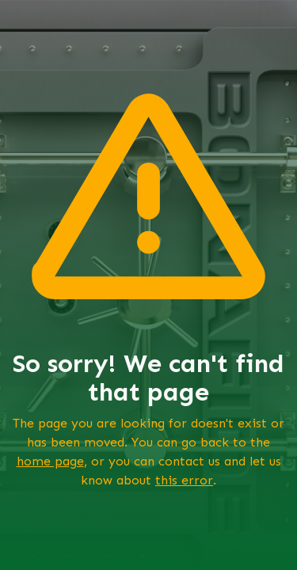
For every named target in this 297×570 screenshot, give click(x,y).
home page (50, 461)
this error (184, 480)
